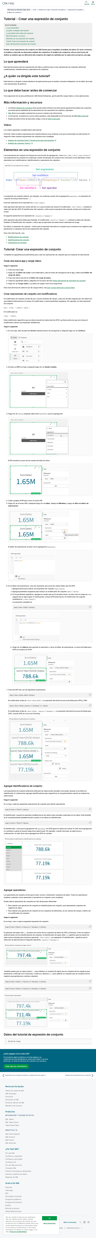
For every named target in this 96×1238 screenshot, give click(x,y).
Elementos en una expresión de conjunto (20, 38)
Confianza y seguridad (13, 1156)
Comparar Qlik (10, 1168)
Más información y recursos (15, 36)
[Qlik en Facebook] (88, 1222)
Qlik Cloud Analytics (12, 1134)
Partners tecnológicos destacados (18, 1171)
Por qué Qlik (9, 1153)
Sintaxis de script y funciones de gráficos (52, 10)
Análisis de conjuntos (14, 12)
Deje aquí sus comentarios (16, 1066)
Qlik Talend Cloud (11, 1122)
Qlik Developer (10, 1094)
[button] (90, 606)
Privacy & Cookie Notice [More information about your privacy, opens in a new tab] (18, 1232)
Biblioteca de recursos (13, 1106)
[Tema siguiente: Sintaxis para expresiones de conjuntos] (71, 1075)
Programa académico (13, 1199)
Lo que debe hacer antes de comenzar (19, 33)
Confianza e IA (10, 1162)
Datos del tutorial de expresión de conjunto (21, 44)
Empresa (8, 1187)
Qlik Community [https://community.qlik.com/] (69, 1222)
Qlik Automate (10, 1143)
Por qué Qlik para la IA (13, 1165)
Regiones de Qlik (11, 1177)
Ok (49, 1218)
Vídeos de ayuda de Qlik (14, 1091)
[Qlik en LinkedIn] (84, 1222)
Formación (9, 1097)
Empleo (8, 1205)
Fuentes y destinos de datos (16, 1174)
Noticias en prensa (12, 1208)
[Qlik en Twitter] (80, 1222)
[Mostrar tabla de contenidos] (4, 10)
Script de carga (14, 1041)
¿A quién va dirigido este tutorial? (17, 30)
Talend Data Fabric (12, 1125)
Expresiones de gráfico (75, 10)
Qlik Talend (9, 1119)
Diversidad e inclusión (13, 1196)
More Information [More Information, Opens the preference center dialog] (49, 1223)
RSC (6, 1193)
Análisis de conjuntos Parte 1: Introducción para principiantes (31, 140)
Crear (34, 10)
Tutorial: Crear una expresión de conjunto (20, 41)
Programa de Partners (13, 1202)
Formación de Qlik (12, 1100)
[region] (31, 1224)
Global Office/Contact (13, 1211)
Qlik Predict (9, 1140)
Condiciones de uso (72, 1228)
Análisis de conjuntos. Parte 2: (19, 143)
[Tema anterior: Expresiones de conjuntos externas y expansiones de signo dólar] (24, 1075)
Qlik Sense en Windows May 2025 (18, 10)
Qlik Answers (10, 1137)
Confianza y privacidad (13, 1159)
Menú (93, 4)
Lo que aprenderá (12, 28)
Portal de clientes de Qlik (14, 1103)
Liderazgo (9, 1190)
